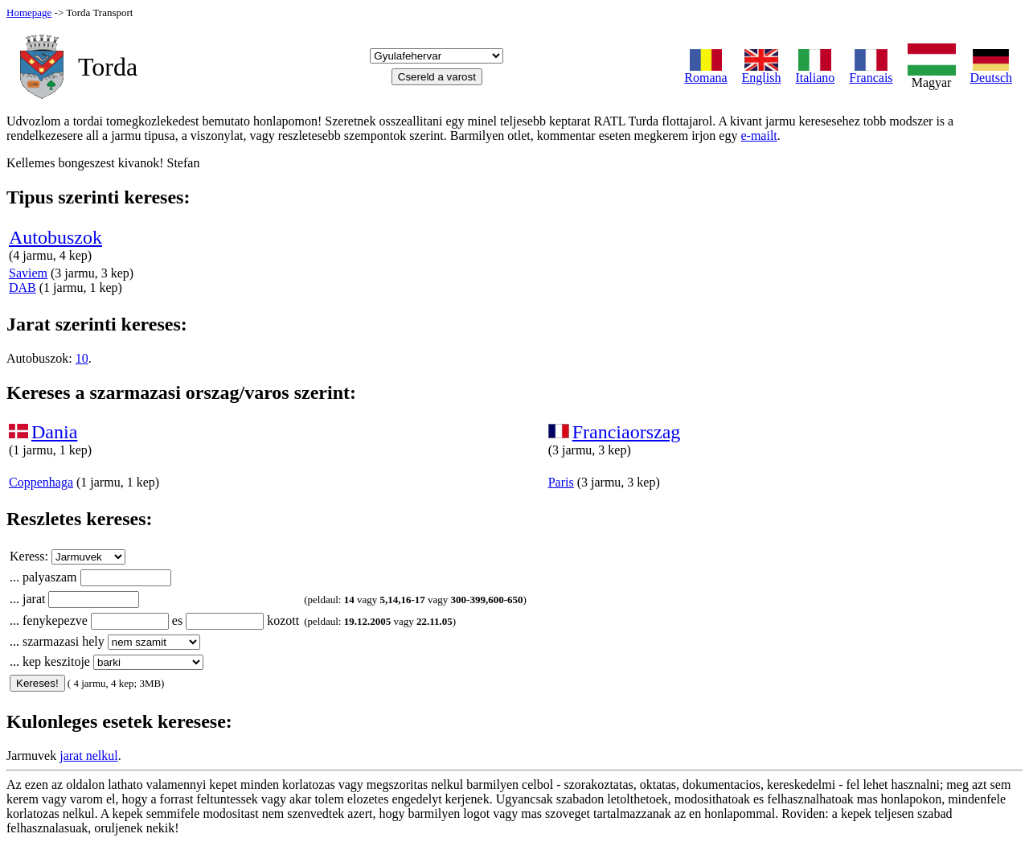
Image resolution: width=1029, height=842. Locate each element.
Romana (705, 72)
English (761, 72)
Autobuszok (55, 237)
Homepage (28, 12)
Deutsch (991, 72)
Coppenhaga (41, 482)
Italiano (814, 72)
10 (82, 358)
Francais (870, 72)
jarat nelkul (88, 755)
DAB (22, 287)
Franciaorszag (626, 431)
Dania (54, 431)
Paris (561, 482)
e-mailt (758, 135)
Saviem (28, 273)
